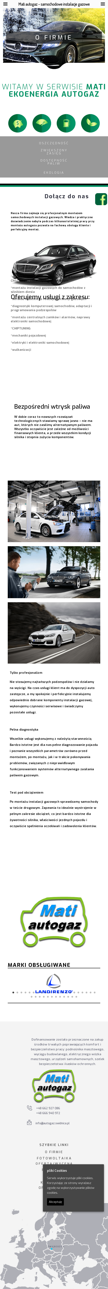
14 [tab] (66, 992)
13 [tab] (62, 992)
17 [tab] (78, 992)
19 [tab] (87, 992)
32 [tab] (72, 997)
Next (91, 983)
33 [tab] (76, 997)
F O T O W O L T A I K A (54, 1158)
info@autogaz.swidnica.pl (53, 1123)
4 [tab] (26, 992)
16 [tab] (74, 992)
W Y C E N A (63, 1164)
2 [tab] (17, 992)
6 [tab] (34, 992)
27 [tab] (52, 997)
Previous (17, 983)
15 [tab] (70, 992)
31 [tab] (68, 997)
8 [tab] (42, 992)
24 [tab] (40, 997)
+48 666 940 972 (48, 1113)
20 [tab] (91, 992)
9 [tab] (46, 992)
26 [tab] (48, 997)
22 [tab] (32, 997)
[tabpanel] (54, 983)
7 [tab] (38, 992)
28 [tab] (56, 997)
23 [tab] (36, 997)
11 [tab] (54, 992)
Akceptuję (55, 1202)
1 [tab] (13, 992)
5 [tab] (30, 992)
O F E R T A (44, 1164)
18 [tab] (83, 992)
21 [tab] (95, 992)
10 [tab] (50, 992)
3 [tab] (22, 992)
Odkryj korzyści (46, 855)
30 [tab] (64, 997)
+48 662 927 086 (48, 1108)
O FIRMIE (54, 1152)
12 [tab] (58, 992)
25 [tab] (44, 997)
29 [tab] (60, 997)
